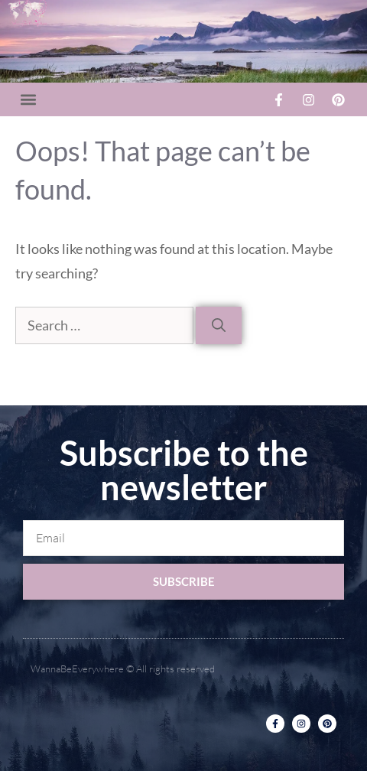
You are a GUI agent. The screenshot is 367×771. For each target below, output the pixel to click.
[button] (28, 99)
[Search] (219, 325)
